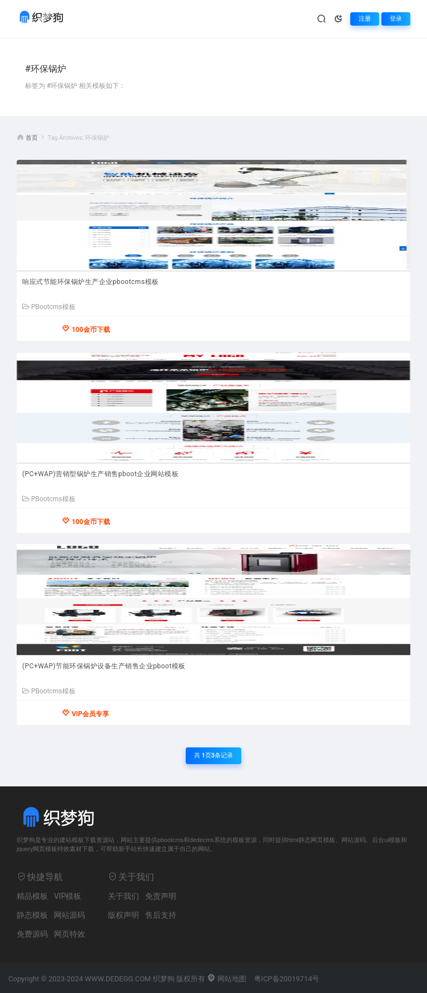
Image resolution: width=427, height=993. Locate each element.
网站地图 (226, 979)
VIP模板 (68, 896)
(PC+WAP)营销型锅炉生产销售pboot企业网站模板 (100, 474)
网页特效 (69, 934)
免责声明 (160, 896)
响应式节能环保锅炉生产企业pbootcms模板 (90, 282)
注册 (365, 18)
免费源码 (32, 934)
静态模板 (32, 915)
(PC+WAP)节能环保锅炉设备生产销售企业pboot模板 (104, 666)
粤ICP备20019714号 (287, 979)
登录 (396, 18)
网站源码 (69, 915)
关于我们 (123, 896)
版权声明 (123, 915)
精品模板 (32, 896)
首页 (32, 137)
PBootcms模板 (49, 307)
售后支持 (160, 915)
